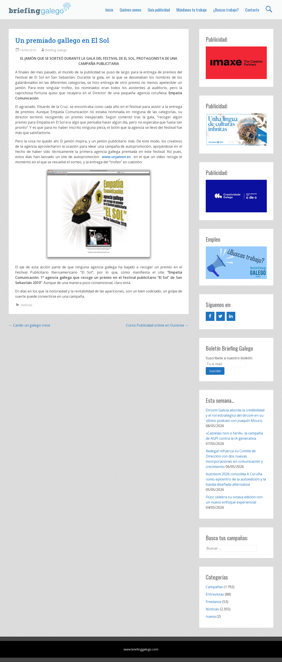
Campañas (214, 586)
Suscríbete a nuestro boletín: (229, 358)
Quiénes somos (130, 10)
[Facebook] (210, 316)
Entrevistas (215, 594)
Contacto (252, 10)
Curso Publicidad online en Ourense (157, 325)
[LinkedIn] (231, 316)
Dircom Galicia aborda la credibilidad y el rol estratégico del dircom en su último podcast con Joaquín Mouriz (235, 415)
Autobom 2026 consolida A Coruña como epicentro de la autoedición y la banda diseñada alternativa (236, 479)
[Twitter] (220, 316)
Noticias (26, 305)
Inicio (109, 10)
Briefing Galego (56, 50)
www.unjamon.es (117, 156)
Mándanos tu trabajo (191, 10)
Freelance (213, 601)
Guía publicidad (159, 10)
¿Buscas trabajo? (226, 10)
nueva (211, 616)
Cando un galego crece (29, 325)
